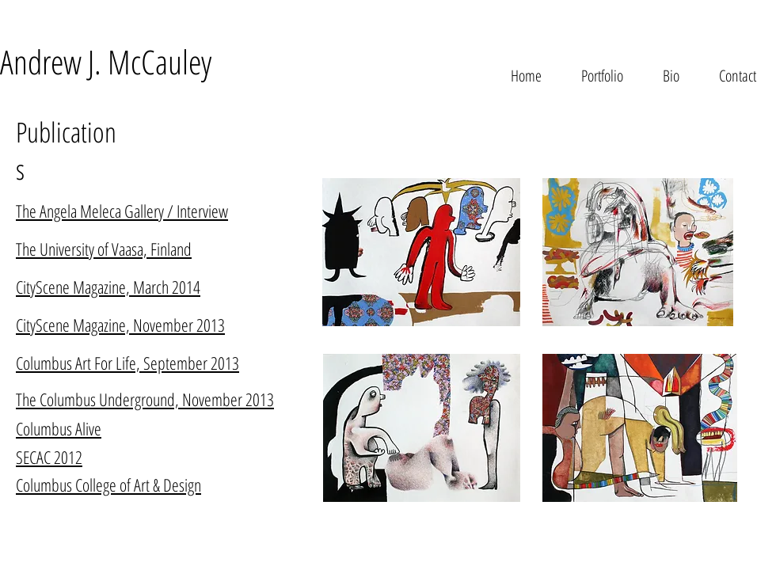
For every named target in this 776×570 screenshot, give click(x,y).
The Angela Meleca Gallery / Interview (122, 210)
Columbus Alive (58, 428)
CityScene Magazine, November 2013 (120, 324)
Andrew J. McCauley (105, 61)
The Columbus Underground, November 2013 (145, 399)
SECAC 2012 (49, 457)
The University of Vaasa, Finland (104, 248)
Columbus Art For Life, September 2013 (127, 362)
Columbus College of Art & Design (108, 484)
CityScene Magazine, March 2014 (108, 286)
